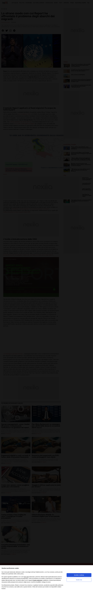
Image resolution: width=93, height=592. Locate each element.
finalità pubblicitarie (37, 580)
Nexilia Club (79, 579)
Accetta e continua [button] (79, 575)
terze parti (26, 576)
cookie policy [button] (20, 573)
